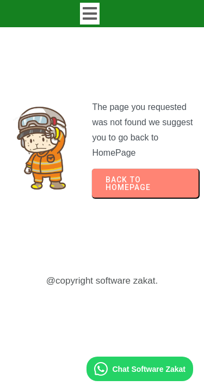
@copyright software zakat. (102, 280)
